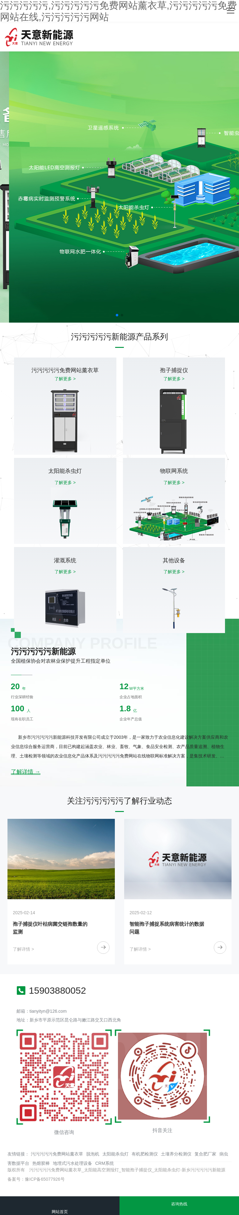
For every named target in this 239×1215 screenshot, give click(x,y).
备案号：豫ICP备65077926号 (36, 1179)
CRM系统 (104, 1163)
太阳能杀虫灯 (115, 1153)
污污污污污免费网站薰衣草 (57, 1153)
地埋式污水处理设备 (72, 1163)
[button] (117, 315)
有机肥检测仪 (145, 1153)
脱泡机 (92, 1153)
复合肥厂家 (205, 1153)
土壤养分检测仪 (176, 1153)
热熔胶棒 (41, 1163)
